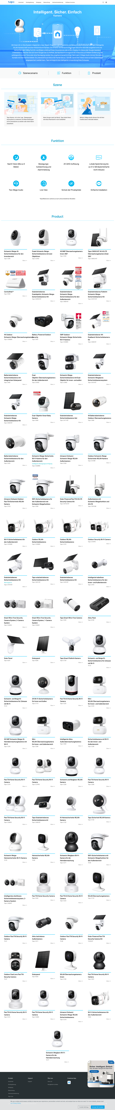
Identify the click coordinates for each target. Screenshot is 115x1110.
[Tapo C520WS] (43, 450)
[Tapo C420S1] (43, 610)
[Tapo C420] (71, 608)
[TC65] (99, 1004)
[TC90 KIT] (99, 928)
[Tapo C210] (15, 771)
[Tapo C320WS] (43, 531)
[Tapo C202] (43, 886)
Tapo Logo (11, 2)
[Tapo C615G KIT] (71, 490)
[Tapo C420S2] (15, 610)
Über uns (50, 1081)
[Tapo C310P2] (99, 529)
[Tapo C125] (71, 809)
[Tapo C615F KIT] (99, 284)
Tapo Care (10, 1096)
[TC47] (15, 966)
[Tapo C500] (43, 491)
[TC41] (15, 928)
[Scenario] (27, 73)
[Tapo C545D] (43, 368)
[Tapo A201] (15, 648)
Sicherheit (10, 1081)
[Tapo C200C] (43, 1004)
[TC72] (99, 651)
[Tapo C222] (71, 887)
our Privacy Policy (16, 1103)
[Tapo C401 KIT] (43, 569)
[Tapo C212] (15, 1004)
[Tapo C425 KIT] (71, 569)
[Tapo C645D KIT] (43, 284)
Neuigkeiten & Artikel (53, 1084)
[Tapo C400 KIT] (43, 809)
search (103, 2)
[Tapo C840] (43, 407)
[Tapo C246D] (71, 368)
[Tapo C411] (43, 928)
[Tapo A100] (99, 608)
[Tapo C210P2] (43, 771)
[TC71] (57, 1045)
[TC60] (43, 847)
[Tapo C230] (15, 732)
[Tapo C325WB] (15, 531)
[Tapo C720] (71, 648)
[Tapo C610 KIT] (99, 368)
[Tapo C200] (99, 771)
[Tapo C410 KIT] (15, 570)
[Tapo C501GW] (99, 491)
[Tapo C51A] (15, 491)
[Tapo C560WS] (15, 326)
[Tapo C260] (15, 244)
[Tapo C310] (71, 531)
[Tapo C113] (43, 690)
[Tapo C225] (71, 690)
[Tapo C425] (15, 449)
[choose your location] (106, 2)
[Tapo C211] (71, 848)
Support (30, 1081)
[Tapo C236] (99, 732)
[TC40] (99, 848)
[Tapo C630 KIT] (15, 408)
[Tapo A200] (43, 648)
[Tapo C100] (71, 966)
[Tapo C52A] (71, 449)
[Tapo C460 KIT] (99, 327)
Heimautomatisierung (13, 1093)
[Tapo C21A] (71, 1005)
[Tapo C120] (99, 807)
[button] (69, 1082)
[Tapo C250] (71, 243)
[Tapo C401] (43, 326)
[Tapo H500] (15, 282)
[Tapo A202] (43, 964)
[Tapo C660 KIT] (71, 285)
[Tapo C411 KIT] (71, 407)
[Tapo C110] (99, 886)
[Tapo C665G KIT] (99, 244)
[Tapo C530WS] (71, 327)
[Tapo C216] (99, 691)
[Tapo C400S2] (15, 888)
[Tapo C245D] (43, 244)
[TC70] (15, 847)
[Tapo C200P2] (15, 809)
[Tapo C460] (99, 407)
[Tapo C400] (71, 731)
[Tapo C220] (71, 771)
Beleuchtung (11, 1090)
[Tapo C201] (99, 966)
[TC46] (71, 928)
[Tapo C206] (43, 732)
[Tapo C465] (15, 368)
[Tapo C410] (99, 570)
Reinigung (10, 1087)
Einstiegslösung (12, 1084)
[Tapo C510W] (99, 447)
